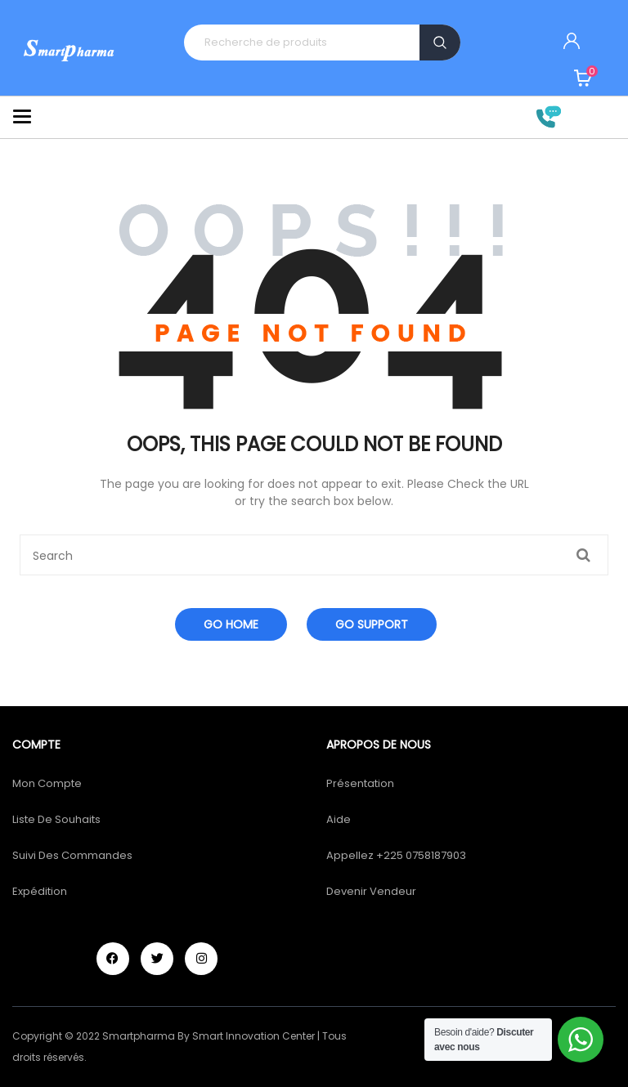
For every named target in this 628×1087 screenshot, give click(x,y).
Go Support (371, 624)
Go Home (231, 624)
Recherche (439, 42)
